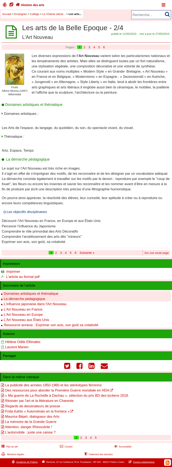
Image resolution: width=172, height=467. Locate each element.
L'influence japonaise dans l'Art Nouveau (35, 304)
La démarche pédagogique (24, 299)
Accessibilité (122, 446)
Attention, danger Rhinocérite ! (28, 427)
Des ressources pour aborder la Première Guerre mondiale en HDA (57, 390)
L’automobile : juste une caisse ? (30, 432)
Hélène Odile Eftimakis (23, 342)
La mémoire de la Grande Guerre (31, 422)
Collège (34, 14)
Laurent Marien (17, 347)
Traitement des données (98, 454)
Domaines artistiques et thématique (31, 294)
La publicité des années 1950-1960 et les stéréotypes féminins (53, 385)
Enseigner (20, 14)
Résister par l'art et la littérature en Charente (39, 401)
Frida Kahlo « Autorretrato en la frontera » (37, 411)
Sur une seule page (156, 252)
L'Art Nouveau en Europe (23, 315)
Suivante (87, 252)
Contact (65, 446)
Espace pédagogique (144, 462)
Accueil (6, 14)
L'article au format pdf (22, 277)
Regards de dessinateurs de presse (32, 406)
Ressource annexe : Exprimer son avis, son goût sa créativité (51, 325)
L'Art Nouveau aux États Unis (26, 320)
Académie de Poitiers (27, 462)
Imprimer (13, 272)
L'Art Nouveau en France (23, 309)
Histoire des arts (29, 5)
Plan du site (9, 446)
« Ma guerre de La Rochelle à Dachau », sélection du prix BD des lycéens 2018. (67, 396)
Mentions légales (12, 454)
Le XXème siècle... (54, 14)
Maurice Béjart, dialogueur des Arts (32, 417)
